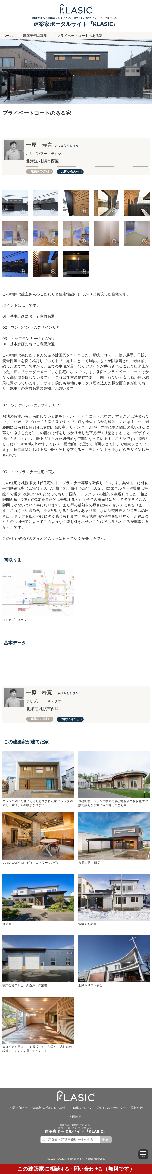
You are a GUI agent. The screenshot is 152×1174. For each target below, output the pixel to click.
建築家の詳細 (40, 171)
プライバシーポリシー (111, 1108)
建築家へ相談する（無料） (50, 1108)
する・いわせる (76, 1169)
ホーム (7, 35)
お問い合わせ (70, 171)
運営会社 (137, 1108)
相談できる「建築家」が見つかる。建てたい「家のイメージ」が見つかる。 (76, 22)
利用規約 (76, 1117)
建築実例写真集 (35, 35)
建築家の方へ (82, 1108)
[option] (76, 71)
